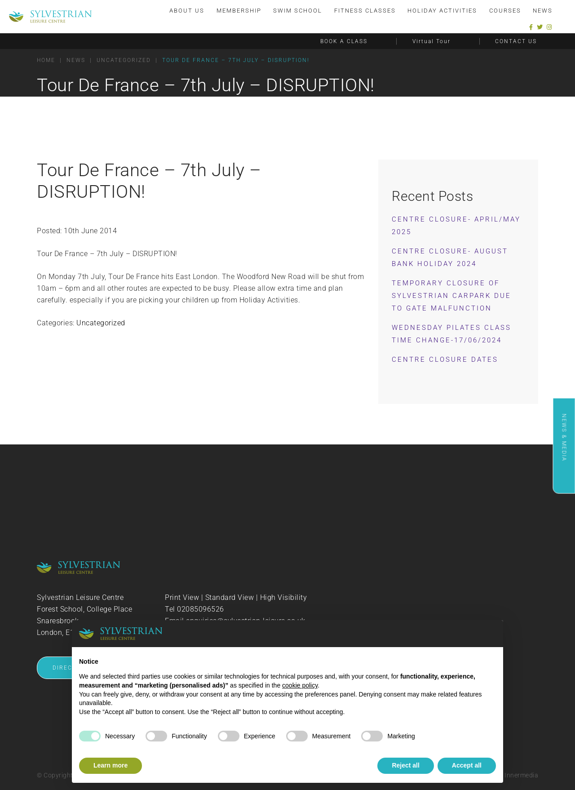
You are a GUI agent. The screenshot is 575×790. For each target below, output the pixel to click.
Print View (182, 597)
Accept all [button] (467, 765)
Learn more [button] (110, 765)
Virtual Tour (431, 41)
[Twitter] (540, 26)
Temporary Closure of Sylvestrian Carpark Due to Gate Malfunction (451, 295)
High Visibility (283, 597)
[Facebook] (531, 26)
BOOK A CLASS (343, 41)
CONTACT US (516, 41)
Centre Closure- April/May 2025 (456, 225)
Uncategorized (100, 323)
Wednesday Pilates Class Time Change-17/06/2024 (451, 334)
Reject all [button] (405, 765)
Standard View (229, 597)
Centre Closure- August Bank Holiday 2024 (450, 257)
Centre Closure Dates (445, 359)
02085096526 (200, 609)
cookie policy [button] (300, 685)
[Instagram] (549, 26)
